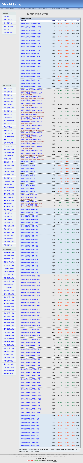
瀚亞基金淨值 (7, 123)
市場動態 (7, 8)
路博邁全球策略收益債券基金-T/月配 (30, 345)
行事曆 (63, 8)
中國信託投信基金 (8, 364)
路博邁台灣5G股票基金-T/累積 (29, 194)
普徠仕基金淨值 (8, 238)
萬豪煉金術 (30, 456)
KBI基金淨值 (7, 159)
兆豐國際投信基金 (8, 367)
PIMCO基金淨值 (8, 133)
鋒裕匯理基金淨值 (8, 165)
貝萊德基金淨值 (8, 98)
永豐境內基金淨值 (8, 306)
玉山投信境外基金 (8, 206)
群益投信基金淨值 (8, 281)
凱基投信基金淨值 (8, 335)
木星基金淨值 (7, 139)
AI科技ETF (65, 456)
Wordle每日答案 (41, 454)
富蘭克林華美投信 (8, 262)
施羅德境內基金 (8, 284)
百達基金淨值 (7, 178)
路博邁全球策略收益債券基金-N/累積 (31, 349)
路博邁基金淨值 (8, 235)
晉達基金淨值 (7, 111)
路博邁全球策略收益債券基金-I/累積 (30, 355)
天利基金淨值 (7, 203)
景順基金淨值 (7, 104)
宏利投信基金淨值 (8, 322)
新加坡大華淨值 (8, 143)
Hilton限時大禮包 (42, 456)
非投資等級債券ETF (58, 456)
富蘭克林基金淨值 (8, 108)
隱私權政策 (64, 454)
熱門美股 (52, 8)
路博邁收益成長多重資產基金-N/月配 (31, 33)
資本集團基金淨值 (8, 241)
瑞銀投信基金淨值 (8, 319)
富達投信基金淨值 (8, 255)
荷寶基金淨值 (7, 213)
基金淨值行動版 (8, 26)
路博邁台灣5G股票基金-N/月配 (29, 205)
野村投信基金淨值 (8, 259)
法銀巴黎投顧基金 (8, 136)
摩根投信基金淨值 (8, 278)
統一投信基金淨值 (8, 326)
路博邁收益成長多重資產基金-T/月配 (30, 30)
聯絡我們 (71, 454)
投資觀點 (58, 8)
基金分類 (23, 8)
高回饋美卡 (35, 456)
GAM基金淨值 (7, 184)
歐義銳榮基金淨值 (8, 190)
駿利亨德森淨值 (8, 155)
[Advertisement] (52, 3)
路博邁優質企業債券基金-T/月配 (29, 216)
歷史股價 (12, 8)
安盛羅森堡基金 (8, 222)
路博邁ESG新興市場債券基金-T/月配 (30, 282)
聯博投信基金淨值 (8, 252)
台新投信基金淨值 (8, 332)
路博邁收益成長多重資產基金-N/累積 (31, 27)
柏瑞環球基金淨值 (8, 152)
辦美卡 (67, 8)
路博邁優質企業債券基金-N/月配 (29, 219)
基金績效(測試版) (8, 32)
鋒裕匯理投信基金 (8, 351)
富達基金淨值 (7, 92)
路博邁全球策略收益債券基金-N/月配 (31, 352)
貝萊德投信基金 (8, 361)
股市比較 (34, 8)
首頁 (2, 8)
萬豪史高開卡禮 (19, 456)
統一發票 (20, 454)
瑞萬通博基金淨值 (8, 194)
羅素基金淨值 (7, 229)
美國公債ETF (46, 8)
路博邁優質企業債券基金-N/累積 (29, 212)
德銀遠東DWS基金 (9, 290)
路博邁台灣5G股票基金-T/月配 (29, 201)
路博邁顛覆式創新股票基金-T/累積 (30, 415)
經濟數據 (29, 8)
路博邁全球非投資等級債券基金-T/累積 (31, 89)
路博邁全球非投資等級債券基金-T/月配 (31, 96)
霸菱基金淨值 (7, 95)
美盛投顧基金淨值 (8, 187)
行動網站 (33, 454)
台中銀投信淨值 (8, 354)
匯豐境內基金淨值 (8, 300)
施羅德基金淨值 (8, 101)
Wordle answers (50, 454)
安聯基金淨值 (7, 117)
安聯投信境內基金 (8, 268)
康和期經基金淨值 (8, 357)
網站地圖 (58, 454)
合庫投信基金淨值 (8, 329)
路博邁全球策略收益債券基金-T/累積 (30, 342)
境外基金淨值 (7, 20)
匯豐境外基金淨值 (8, 200)
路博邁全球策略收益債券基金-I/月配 (30, 359)
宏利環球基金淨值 (8, 149)
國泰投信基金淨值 (8, 313)
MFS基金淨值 (7, 168)
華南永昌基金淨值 (8, 294)
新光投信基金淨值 (8, 310)
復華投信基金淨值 (8, 316)
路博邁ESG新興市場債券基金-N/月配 (30, 286)
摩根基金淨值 (7, 114)
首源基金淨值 (7, 216)
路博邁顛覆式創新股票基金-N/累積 (30, 419)
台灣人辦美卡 (12, 454)
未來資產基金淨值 (8, 232)
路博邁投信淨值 (8, 373)
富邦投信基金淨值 (8, 338)
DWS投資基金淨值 (9, 171)
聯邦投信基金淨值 (8, 348)
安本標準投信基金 (8, 342)
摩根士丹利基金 (8, 219)
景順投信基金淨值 (8, 370)
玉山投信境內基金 (8, 303)
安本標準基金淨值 (8, 120)
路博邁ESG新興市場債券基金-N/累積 (30, 279)
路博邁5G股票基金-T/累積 (28, 161)
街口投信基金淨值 (8, 297)
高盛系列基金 (7, 127)
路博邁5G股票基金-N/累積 (28, 165)
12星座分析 (26, 454)
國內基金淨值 (7, 23)
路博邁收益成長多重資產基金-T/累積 (30, 23)
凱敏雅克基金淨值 (8, 174)
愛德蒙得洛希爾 (8, 162)
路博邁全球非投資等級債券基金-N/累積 (31, 93)
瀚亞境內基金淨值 (8, 265)
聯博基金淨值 (7, 88)
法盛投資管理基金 (8, 197)
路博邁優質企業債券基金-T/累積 (29, 209)
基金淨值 (17, 8)
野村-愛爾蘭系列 (8, 210)
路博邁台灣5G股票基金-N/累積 (29, 198)
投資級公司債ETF (49, 456)
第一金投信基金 (8, 275)
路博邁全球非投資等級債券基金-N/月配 (31, 100)
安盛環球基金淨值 (8, 226)
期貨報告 (39, 8)
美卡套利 (25, 456)
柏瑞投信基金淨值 (8, 271)
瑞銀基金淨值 (7, 130)
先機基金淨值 (7, 245)
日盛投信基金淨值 (8, 345)
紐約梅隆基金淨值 (8, 181)
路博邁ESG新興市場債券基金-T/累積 (30, 276)
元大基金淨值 (7, 287)
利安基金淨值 (7, 146)
